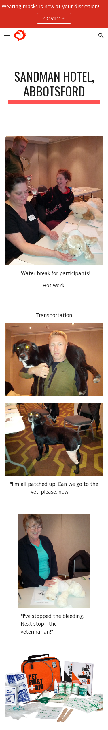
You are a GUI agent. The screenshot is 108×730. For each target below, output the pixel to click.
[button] (7, 35)
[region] (54, 14)
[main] (54, 86)
